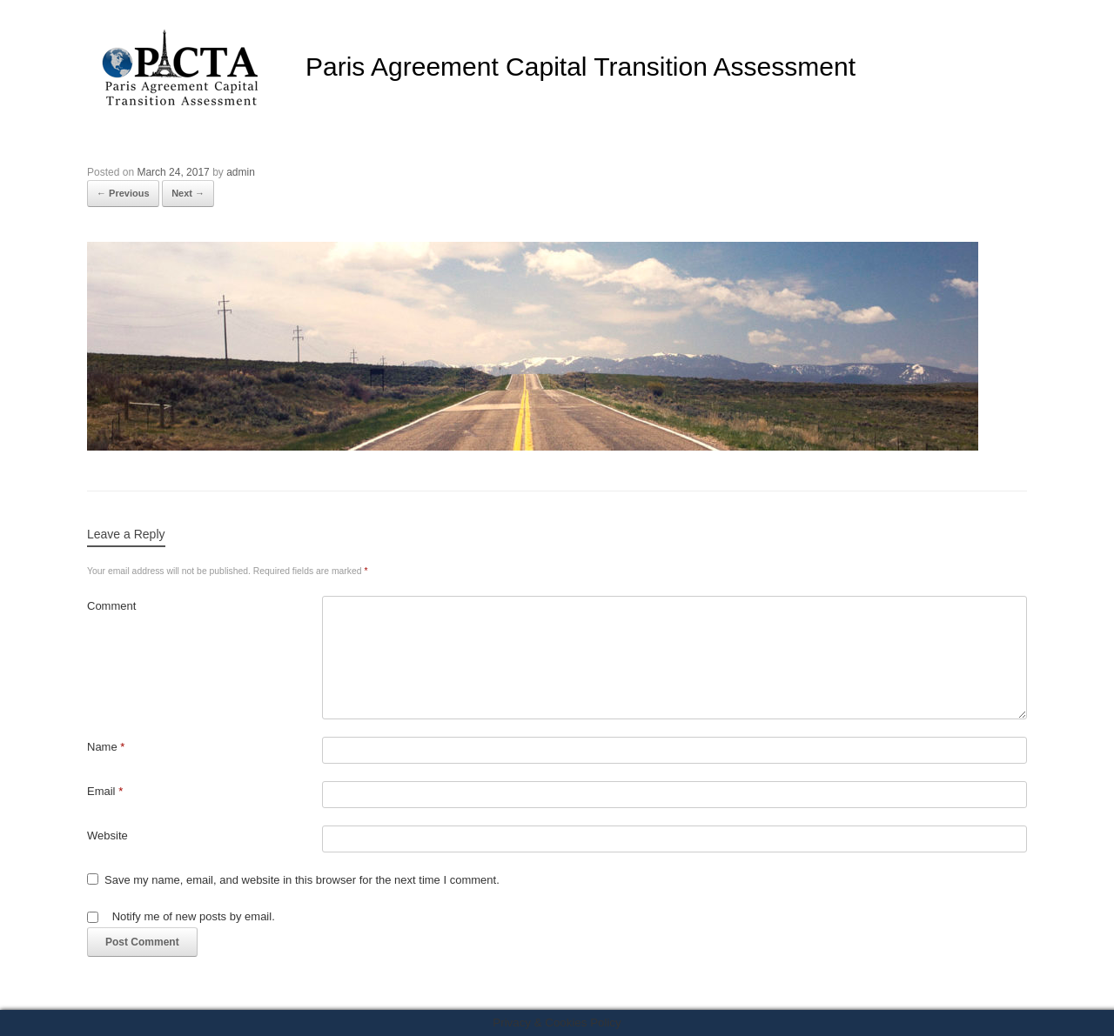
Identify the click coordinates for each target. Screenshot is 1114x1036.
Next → (188, 193)
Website (107, 835)
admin (240, 172)
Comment (111, 605)
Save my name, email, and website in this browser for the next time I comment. (302, 879)
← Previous (123, 193)
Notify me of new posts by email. (193, 916)
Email (105, 791)
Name (105, 746)
